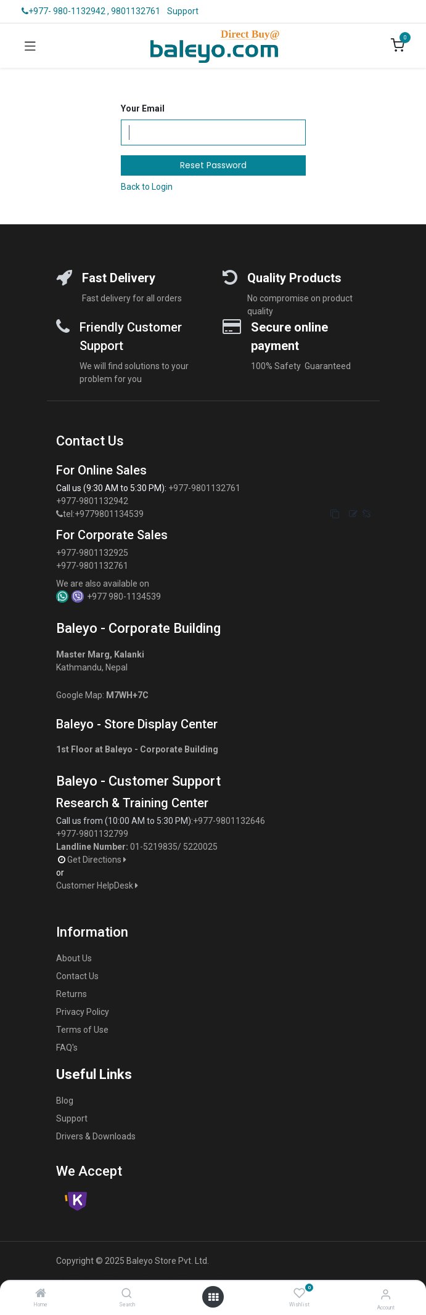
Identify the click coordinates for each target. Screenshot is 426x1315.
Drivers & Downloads (96, 1136)
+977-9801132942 (93, 501)
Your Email (143, 108)
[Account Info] (385, 1294)
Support (183, 11)
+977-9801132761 (204, 488)
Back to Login (147, 187)
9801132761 (135, 11)
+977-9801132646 (230, 821)
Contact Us (77, 976)
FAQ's (67, 1047)
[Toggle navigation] (30, 45)
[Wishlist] (299, 1293)
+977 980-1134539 (124, 596)
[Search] (127, 1294)
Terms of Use (82, 1030)
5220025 (200, 847)
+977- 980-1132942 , (65, 11)
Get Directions (97, 860)
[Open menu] (213, 1297)
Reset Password (213, 165)
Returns (71, 994)
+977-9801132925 (92, 553)
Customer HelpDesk (98, 885)
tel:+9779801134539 (103, 514)
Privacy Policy (82, 1012)
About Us (74, 958)
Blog (64, 1100)
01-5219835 (154, 847)
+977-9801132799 (92, 834)
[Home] (40, 1294)
